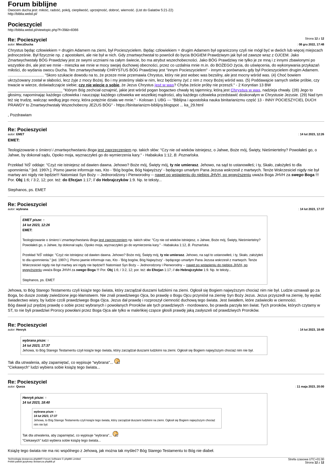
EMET (27, 220)
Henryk (28, 398)
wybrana (29, 340)
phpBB (37, 459)
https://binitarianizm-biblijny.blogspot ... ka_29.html (159, 105)
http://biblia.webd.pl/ (22, 14)
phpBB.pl (50, 461)
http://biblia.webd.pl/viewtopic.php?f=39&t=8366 (43, 30)
